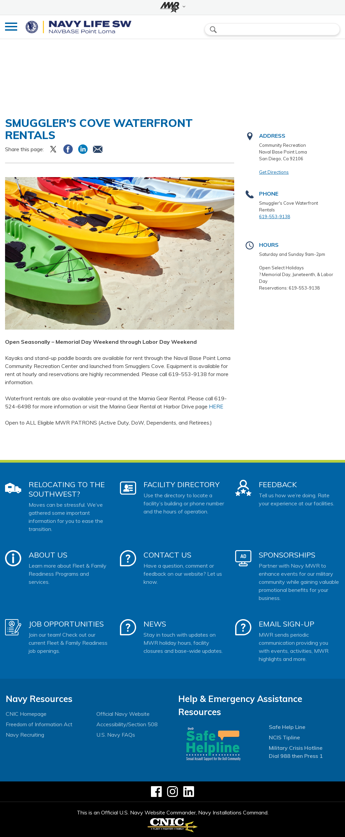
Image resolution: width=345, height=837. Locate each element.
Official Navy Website (123, 713)
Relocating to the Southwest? (67, 489)
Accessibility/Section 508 (127, 724)
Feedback (278, 484)
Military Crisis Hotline (295, 747)
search (213, 29)
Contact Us (167, 555)
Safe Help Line (287, 727)
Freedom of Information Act (39, 724)
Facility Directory (182, 484)
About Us (48, 555)
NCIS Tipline (284, 737)
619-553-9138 (274, 216)
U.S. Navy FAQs (115, 734)
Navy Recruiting (25, 734)
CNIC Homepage (26, 713)
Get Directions (274, 172)
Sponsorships (287, 555)
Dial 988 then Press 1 (296, 755)
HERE (216, 406)
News (155, 624)
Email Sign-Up (286, 624)
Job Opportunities (66, 624)
